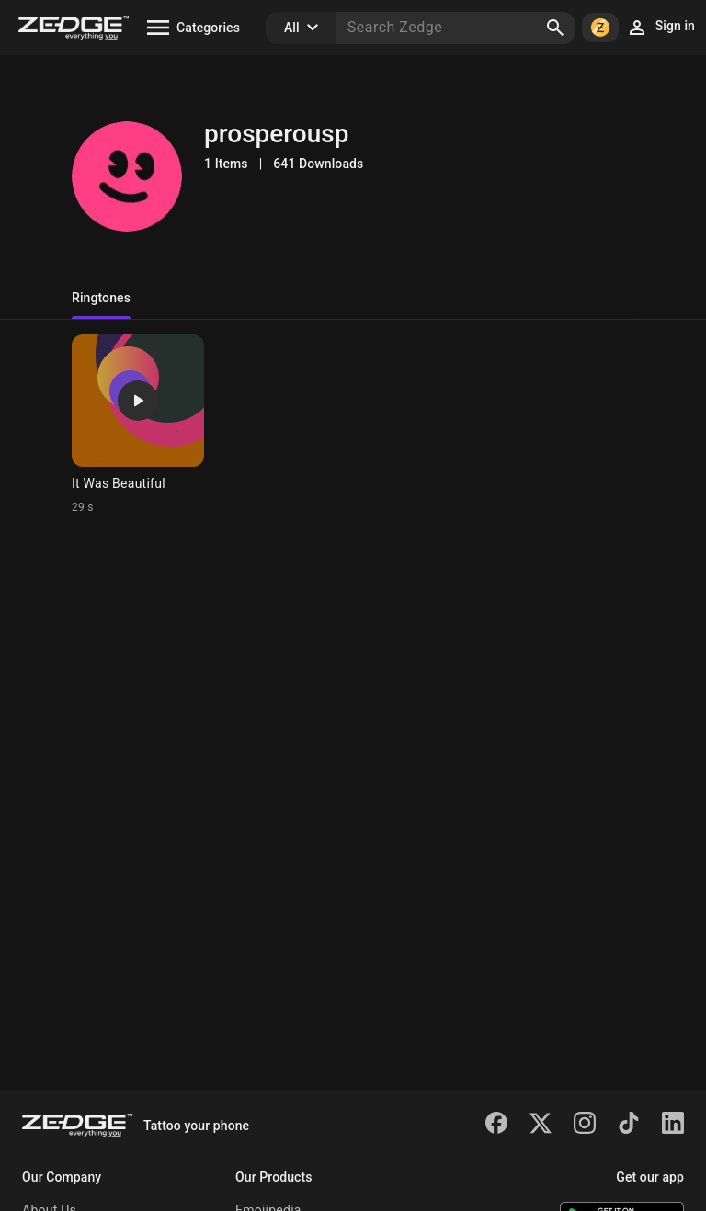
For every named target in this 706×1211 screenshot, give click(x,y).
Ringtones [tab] (101, 297)
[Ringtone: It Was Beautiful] (138, 424)
